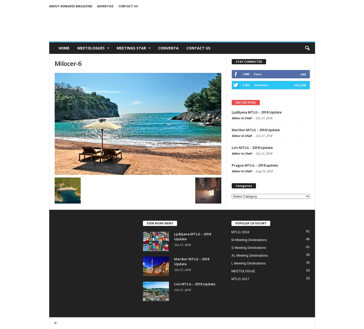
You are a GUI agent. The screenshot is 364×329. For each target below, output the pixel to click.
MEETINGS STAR (134, 48)
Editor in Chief (242, 118)
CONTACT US (198, 48)
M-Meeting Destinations (249, 240)
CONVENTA (168, 48)
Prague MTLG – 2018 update (255, 165)
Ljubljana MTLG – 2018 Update (257, 112)
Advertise (105, 6)
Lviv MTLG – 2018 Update (252, 147)
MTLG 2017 (240, 279)
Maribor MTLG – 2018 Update (256, 130)
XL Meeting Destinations (249, 255)
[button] (307, 48)
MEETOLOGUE (243, 271)
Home (64, 48)
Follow (300, 85)
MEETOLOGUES (93, 48)
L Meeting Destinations (248, 263)
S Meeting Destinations (248, 248)
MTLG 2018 (240, 232)
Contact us (128, 6)
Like (303, 74)
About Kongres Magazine (70, 6)
